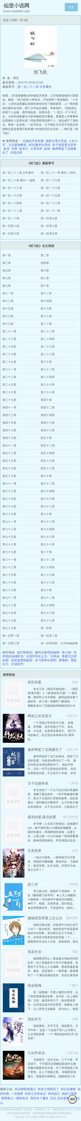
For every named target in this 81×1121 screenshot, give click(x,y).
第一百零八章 (10, 226)
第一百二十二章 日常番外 (34, 86)
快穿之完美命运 (35, 1093)
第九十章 (46, 590)
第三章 (6, 263)
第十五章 (8, 308)
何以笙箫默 (68, 1089)
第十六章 (46, 308)
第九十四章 (48, 605)
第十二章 (46, 293)
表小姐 (66, 652)
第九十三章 (9, 605)
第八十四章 (48, 567)
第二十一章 (9, 331)
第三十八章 (48, 392)
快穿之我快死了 (48, 1089)
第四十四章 (48, 415)
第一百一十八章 (12, 188)
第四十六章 (48, 422)
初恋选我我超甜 (21, 660)
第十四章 (46, 301)
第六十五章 (9, 498)
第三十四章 (48, 377)
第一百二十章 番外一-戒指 (18, 180)
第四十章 (46, 399)
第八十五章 (9, 574)
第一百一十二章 (12, 210)
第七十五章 (9, 536)
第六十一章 (9, 483)
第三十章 (46, 361)
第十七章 (8, 316)
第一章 (6, 255)
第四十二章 (48, 407)
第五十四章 (48, 453)
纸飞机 (24, 20)
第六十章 (46, 476)
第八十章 (46, 552)
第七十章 (46, 514)
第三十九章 (9, 399)
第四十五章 (9, 422)
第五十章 (46, 438)
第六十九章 (9, 514)
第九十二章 (48, 597)
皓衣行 (23, 148)
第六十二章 (48, 483)
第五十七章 (9, 468)
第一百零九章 (49, 218)
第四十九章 (9, 438)
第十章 (45, 285)
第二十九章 (9, 361)
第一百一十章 (10, 218)
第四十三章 (9, 415)
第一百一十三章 (50, 203)
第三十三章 (9, 377)
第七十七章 (9, 544)
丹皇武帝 (16, 152)
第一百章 (46, 628)
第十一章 (8, 293)
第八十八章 (48, 582)
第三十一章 (9, 369)
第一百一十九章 (50, 180)
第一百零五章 (49, 233)
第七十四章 (48, 529)
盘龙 (6, 148)
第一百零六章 (10, 233)
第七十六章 (48, 536)
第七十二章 (48, 521)
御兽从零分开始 (56, 141)
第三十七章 (9, 392)
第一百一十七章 (50, 188)
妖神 (47, 148)
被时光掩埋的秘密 (47, 652)
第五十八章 (48, 468)
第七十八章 (48, 544)
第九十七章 (9, 620)
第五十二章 (48, 445)
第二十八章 (48, 354)
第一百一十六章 (12, 195)
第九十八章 (48, 620)
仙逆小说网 (10, 20)
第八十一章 (9, 559)
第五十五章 (9, 460)
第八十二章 (48, 559)
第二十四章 (48, 339)
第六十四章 (48, 491)
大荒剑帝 (36, 148)
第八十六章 (48, 574)
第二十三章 (9, 339)
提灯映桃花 (24, 652)
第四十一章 (9, 407)
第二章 (45, 255)
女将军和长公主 (36, 656)
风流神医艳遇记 (25, 1089)
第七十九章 (9, 552)
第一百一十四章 (12, 203)
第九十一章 (9, 597)
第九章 (6, 285)
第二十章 (46, 323)
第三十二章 (48, 369)
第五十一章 (9, 445)
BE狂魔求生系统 (40, 145)
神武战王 (54, 1093)
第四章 (45, 263)
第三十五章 (9, 384)
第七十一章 (9, 521)
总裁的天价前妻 (33, 141)
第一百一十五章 (50, 195)
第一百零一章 (10, 635)
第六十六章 (48, 498)
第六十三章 (9, 491)
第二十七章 (9, 354)
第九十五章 (9, 613)
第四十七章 (9, 430)
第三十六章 (48, 384)
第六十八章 (48, 506)
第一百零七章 (49, 226)
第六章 (45, 270)
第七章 (6, 278)
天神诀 (54, 656)
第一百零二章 (49, 635)
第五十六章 (48, 460)
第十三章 (8, 301)
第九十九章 (9, 628)
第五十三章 (9, 453)
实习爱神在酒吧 (45, 660)
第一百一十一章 (50, 210)
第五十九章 (9, 476)
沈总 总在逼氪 (59, 1098)
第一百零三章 (10, 643)
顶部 (72, 1099)
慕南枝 (63, 660)
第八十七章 (9, 582)
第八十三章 (9, 567)
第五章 (6, 270)
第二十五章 (9, 346)
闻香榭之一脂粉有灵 (14, 1098)
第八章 (45, 278)
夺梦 (14, 148)
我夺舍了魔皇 (39, 1098)
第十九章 (8, 323)
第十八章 (46, 316)
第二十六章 (48, 346)
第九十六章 (48, 613)
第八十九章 (9, 590)
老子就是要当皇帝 (64, 145)
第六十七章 (9, 506)
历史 (71, 7)
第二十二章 (48, 331)
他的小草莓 (69, 1093)
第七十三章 (9, 529)
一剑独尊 (17, 1093)
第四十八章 (48, 430)
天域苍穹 (17, 664)
